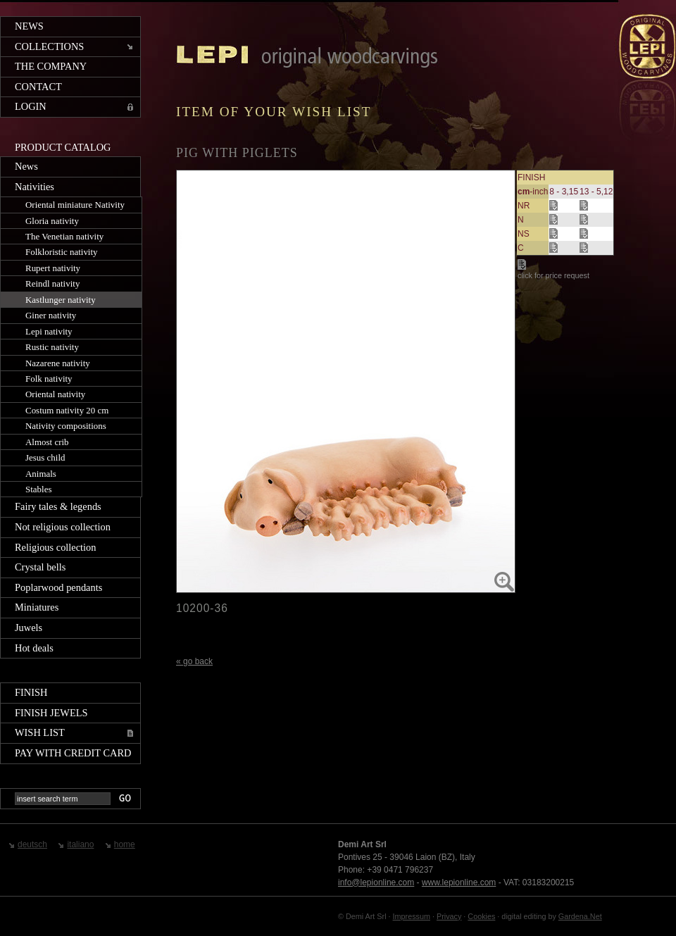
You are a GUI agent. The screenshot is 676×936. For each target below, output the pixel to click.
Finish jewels (51, 712)
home (124, 844)
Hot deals (34, 648)
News (29, 26)
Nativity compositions (65, 425)
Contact (38, 86)
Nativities (34, 186)
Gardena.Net (580, 916)
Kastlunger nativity (60, 299)
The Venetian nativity (64, 236)
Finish (31, 692)
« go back (194, 661)
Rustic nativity (52, 347)
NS (524, 234)
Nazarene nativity (57, 363)
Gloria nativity (52, 221)
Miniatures (36, 607)
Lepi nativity (49, 331)
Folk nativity (49, 378)
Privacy (449, 916)
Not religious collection (63, 526)
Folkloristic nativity (61, 252)
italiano (80, 844)
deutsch (32, 844)
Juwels (28, 627)
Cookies (481, 916)
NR (524, 206)
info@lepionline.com (376, 882)
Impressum (411, 916)
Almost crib (47, 442)
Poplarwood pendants (58, 587)
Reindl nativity (52, 283)
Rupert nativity (52, 268)
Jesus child (45, 457)
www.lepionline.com (459, 882)
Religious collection (55, 547)
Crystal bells (40, 567)
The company (51, 66)
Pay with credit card (73, 753)
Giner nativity (50, 315)
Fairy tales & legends (58, 506)
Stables (38, 489)
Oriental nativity (55, 394)
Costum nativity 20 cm (66, 410)
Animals (40, 473)
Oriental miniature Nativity (75, 204)
